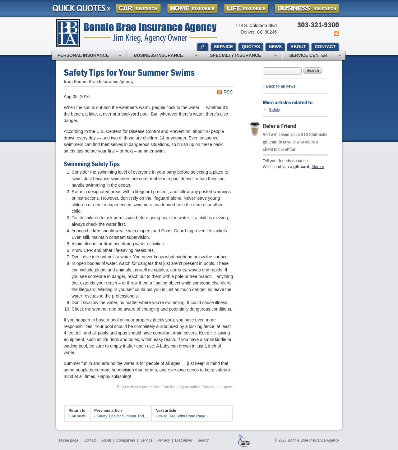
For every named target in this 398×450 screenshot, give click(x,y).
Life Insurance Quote (246, 8)
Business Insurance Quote (307, 8)
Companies (125, 440)
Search (313, 70)
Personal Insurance (90, 55)
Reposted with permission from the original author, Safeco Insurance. (175, 387)
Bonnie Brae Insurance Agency (136, 33)
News (336, 33)
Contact (90, 440)
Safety (274, 109)
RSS (228, 91)
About (106, 440)
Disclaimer (183, 440)
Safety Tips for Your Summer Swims (129, 72)
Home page (68, 440)
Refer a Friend (279, 126)
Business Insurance (166, 55)
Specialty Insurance (243, 55)
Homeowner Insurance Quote (192, 8)
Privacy (164, 440)
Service (146, 440)
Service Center (315, 55)
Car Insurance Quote (138, 8)
